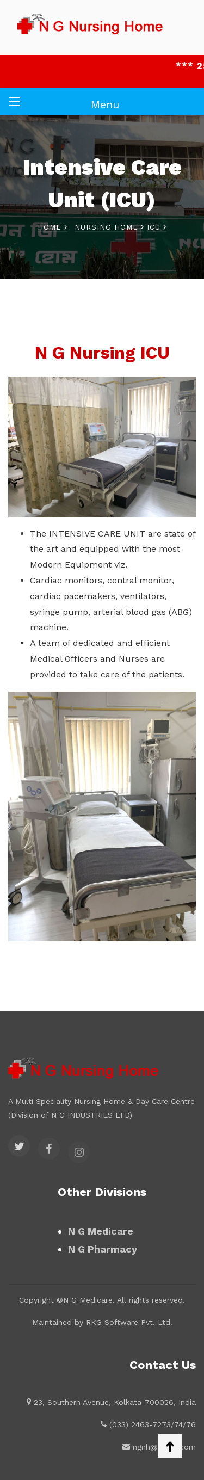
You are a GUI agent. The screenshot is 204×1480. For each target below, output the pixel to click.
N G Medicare (100, 1231)
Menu (105, 104)
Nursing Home (109, 227)
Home (52, 227)
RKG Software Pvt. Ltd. (129, 1322)
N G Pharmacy (102, 1249)
